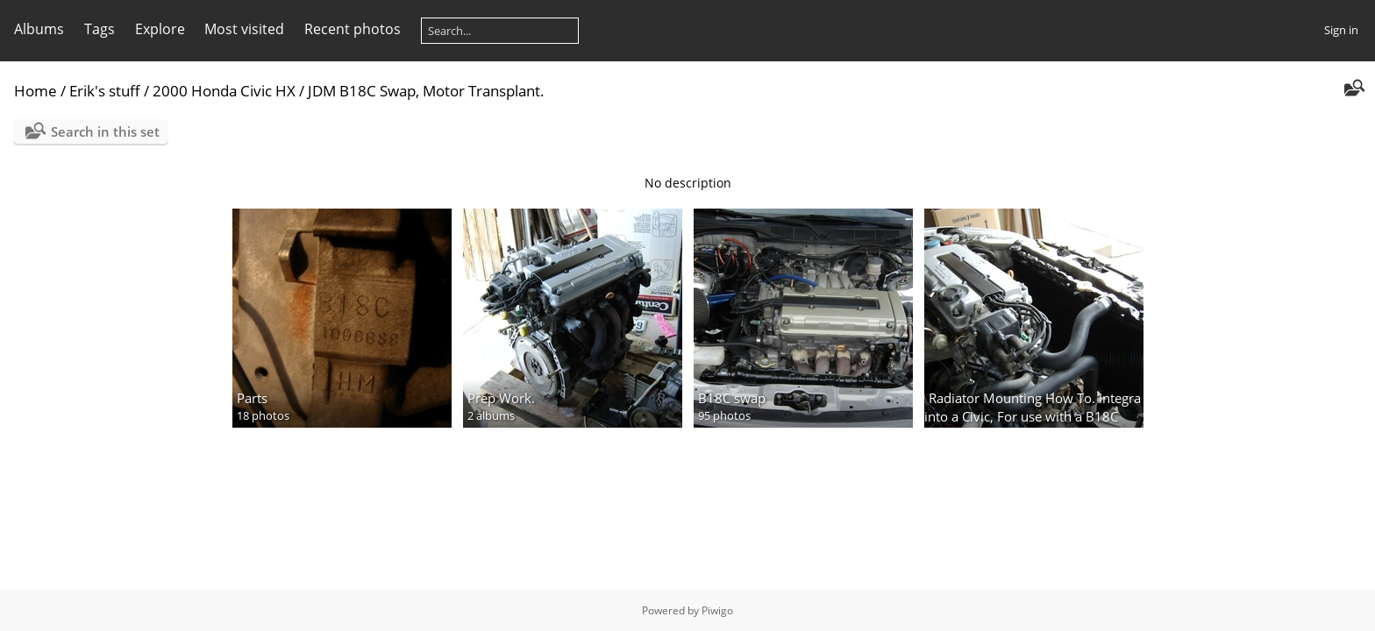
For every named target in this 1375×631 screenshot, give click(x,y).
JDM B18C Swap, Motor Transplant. (426, 91)
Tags (99, 29)
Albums (39, 29)
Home (35, 91)
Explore (160, 29)
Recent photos (352, 29)
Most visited (244, 29)
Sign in (1341, 30)
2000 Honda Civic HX (224, 91)
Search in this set (105, 131)
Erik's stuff (104, 91)
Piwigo (717, 610)
